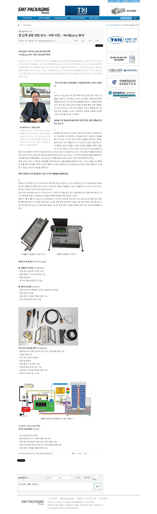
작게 (85, 453)
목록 (73, 453)
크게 (79, 453)
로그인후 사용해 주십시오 (55, 486)
